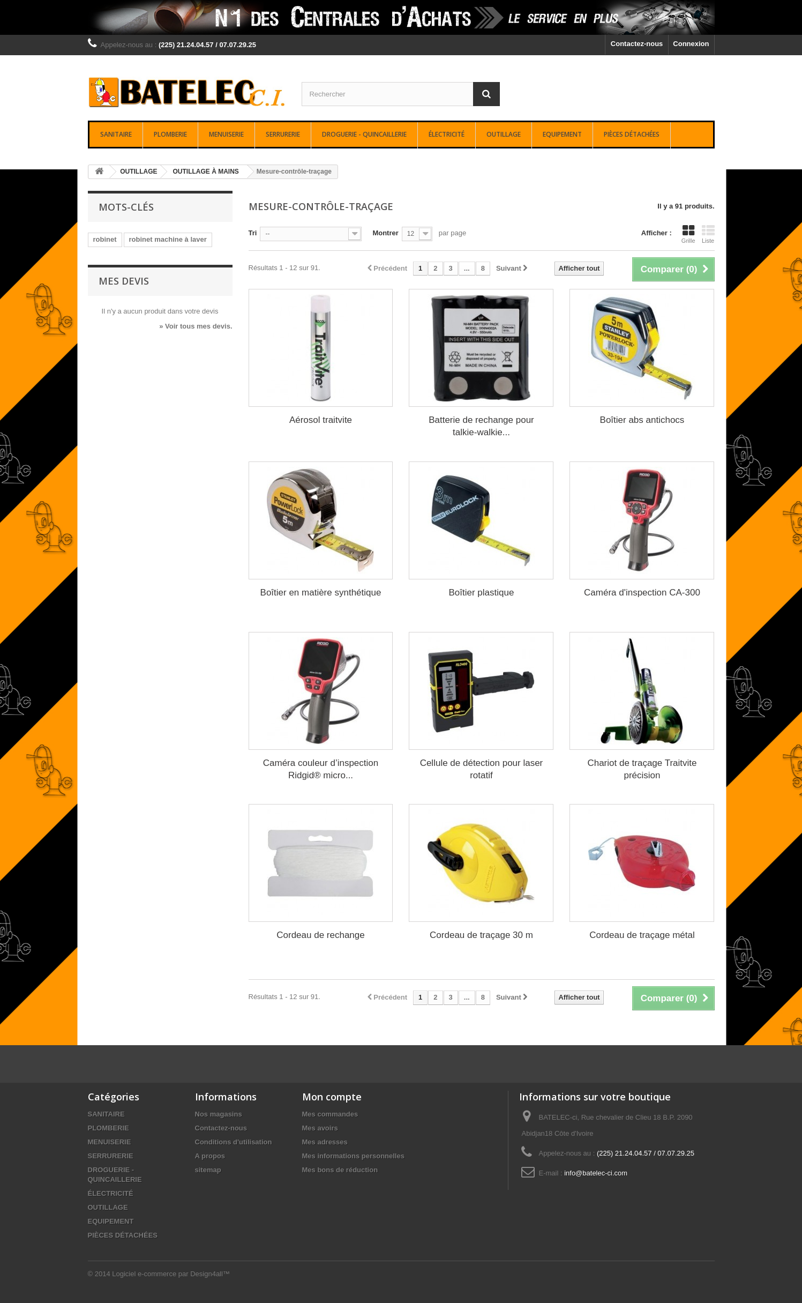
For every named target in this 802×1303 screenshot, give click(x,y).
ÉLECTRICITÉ (446, 134)
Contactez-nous (637, 44)
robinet (105, 239)
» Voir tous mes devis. (195, 326)
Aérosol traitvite (320, 420)
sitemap (208, 1170)
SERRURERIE (283, 134)
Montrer (385, 233)
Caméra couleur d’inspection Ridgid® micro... (320, 769)
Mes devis (124, 280)
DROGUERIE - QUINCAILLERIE (364, 134)
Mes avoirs (320, 1128)
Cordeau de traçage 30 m (481, 935)
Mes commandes (330, 1114)
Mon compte (332, 1096)
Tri (253, 233)
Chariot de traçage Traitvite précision (641, 769)
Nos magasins (218, 1114)
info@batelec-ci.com (595, 1173)
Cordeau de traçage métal (642, 935)
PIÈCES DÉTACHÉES (631, 134)
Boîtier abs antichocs (642, 420)
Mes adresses (325, 1142)
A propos (210, 1156)
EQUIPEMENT (562, 134)
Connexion (691, 44)
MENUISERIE (226, 134)
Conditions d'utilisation (233, 1142)
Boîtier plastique (481, 592)
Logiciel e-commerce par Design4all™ (171, 1274)
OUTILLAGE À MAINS (206, 171)
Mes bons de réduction (340, 1170)
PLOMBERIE (170, 134)
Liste (708, 234)
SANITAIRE (116, 134)
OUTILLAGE (503, 134)
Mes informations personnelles (353, 1156)
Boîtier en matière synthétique (320, 592)
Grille (688, 234)
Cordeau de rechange (320, 935)
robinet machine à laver (168, 239)
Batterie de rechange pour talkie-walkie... (481, 426)
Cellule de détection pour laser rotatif (481, 769)
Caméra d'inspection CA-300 (642, 592)
